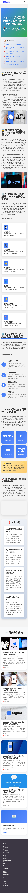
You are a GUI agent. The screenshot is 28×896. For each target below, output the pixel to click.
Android (5, 858)
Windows (5, 862)
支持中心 (5, 883)
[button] (25, 2)
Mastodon (6, 876)
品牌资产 (5, 851)
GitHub (5, 872)
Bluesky (5, 871)
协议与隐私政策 (7, 852)
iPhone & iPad (7, 860)
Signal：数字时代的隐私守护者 (14, 44)
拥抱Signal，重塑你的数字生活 (14, 64)
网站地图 (5, 885)
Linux (4, 865)
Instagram (6, 874)
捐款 (4, 846)
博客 (4, 849)
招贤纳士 (5, 847)
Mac (4, 863)
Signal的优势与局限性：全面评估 (15, 61)
